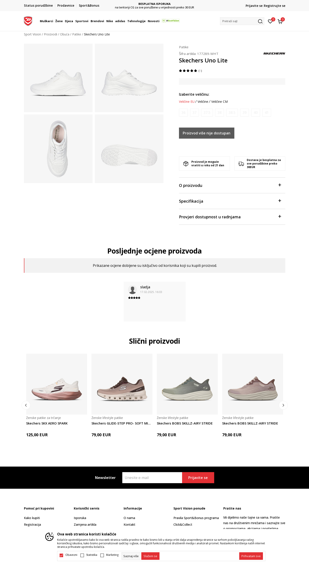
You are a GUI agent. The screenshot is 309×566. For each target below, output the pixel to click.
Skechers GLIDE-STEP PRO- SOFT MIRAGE (121, 423)
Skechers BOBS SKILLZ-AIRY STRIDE (185, 423)
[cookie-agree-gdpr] (150, 556)
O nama (129, 518)
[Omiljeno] (270, 21)
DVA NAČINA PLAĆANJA (154, 4)
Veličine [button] (203, 101)
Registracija (32, 524)
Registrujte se (274, 6)
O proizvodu (230, 185)
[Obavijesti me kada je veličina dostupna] (183, 112)
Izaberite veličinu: (194, 94)
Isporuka (80, 518)
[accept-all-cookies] (251, 556)
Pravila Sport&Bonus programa (196, 518)
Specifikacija (230, 201)
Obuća (64, 34)
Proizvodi (50, 34)
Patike (76, 34)
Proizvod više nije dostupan (206, 133)
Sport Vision (32, 34)
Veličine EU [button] (186, 101)
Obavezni (71, 555)
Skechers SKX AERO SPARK (47, 423)
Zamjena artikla (85, 524)
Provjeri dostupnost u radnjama (230, 216)
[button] (242, 21)
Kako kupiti (32, 518)
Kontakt (129, 524)
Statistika (91, 555)
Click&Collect (182, 524)
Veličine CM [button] (219, 101)
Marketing (112, 555)
